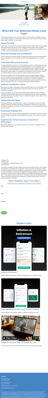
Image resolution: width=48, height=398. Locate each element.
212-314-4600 (4, 393)
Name (2, 186)
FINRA (12, 393)
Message (3, 201)
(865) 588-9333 (7, 378)
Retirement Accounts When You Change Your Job (18, 342)
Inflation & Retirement (9, 272)
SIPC (15, 393)
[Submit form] (4, 212)
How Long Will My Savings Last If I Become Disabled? (20, 309)
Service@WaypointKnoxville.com (7, 388)
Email (2, 193)
